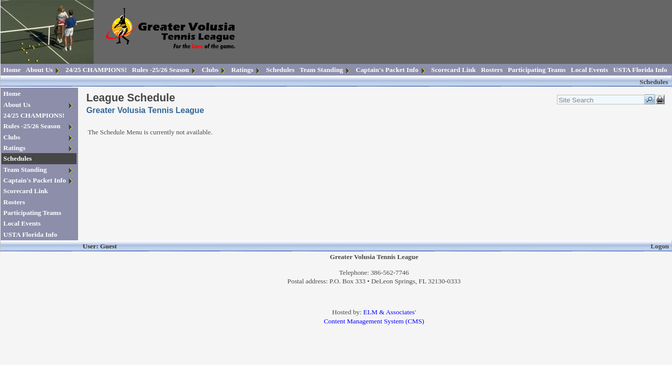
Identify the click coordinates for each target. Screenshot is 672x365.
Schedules (280, 70)
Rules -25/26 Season (160, 70)
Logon (660, 246)
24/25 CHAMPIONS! (96, 70)
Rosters (492, 70)
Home (12, 70)
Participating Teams (537, 70)
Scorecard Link (453, 70)
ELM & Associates (389, 312)
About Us (39, 70)
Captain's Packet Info (387, 70)
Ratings (242, 70)
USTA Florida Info (640, 70)
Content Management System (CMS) (374, 321)
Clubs (210, 70)
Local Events (589, 70)
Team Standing (321, 70)
